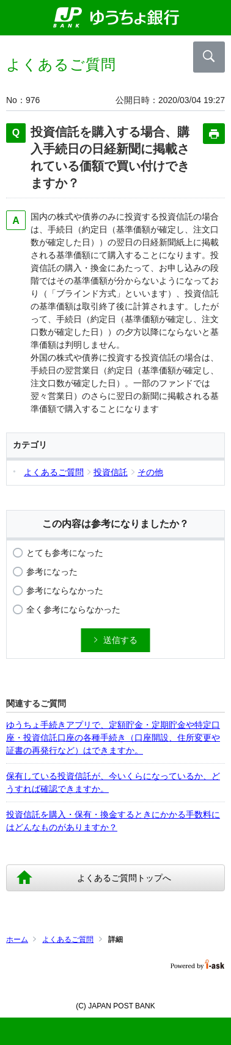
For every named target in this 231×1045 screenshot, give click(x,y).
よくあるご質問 (68, 939)
